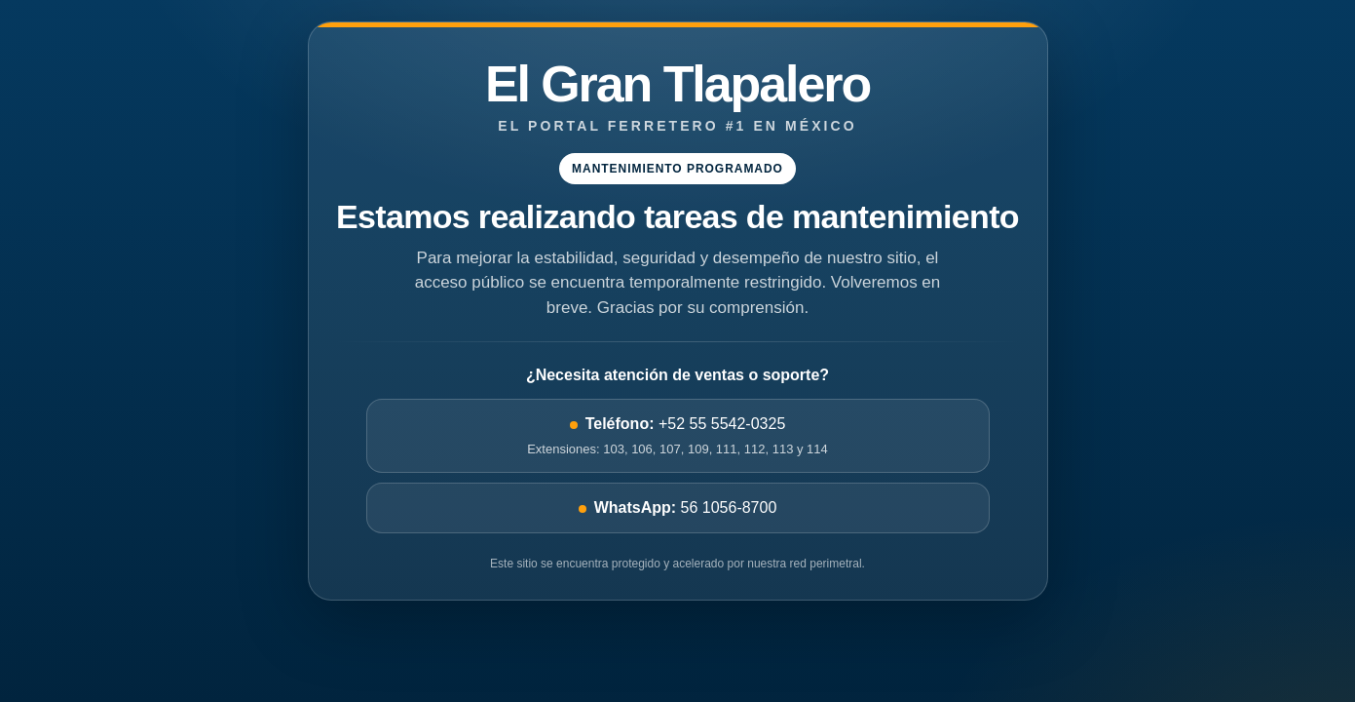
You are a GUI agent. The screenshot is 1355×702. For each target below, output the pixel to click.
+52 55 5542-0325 (678, 437)
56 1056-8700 (678, 507)
